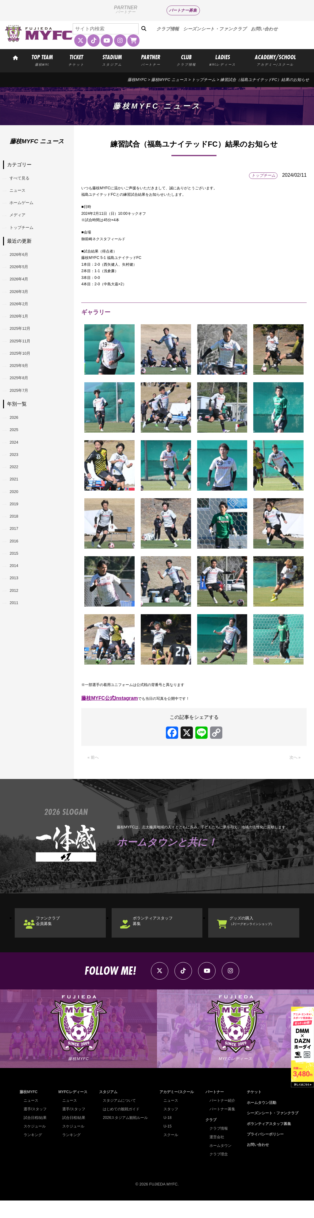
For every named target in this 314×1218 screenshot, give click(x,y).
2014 (17, 664)
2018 (17, 602)
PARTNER (151, 60)
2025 (17, 492)
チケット (250, 1109)
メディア (22, 226)
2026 (17, 476)
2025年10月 (25, 398)
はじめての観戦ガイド (120, 1126)
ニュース (22, 195)
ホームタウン (218, 1163)
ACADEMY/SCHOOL (275, 60)
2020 (17, 570)
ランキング (34, 1152)
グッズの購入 (264, 928)
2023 (17, 523)
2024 (17, 507)
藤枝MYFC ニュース (169, 79)
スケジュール (36, 1144)
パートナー (212, 1109)
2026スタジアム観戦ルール (124, 1135)
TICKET (76, 60)
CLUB (186, 60)
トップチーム (204, 79)
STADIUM (112, 60)
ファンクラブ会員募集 (56, 928)
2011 (17, 712)
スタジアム (106, 1109)
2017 (17, 617)
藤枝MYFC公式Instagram (109, 699)
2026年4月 (24, 304)
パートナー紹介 (220, 1118)
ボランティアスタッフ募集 (163, 928)
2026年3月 (24, 320)
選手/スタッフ (36, 1126)
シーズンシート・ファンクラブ (215, 28)
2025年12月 (25, 367)
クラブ (208, 1137)
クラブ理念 (216, 1171)
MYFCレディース (72, 1109)
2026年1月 (24, 351)
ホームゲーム (27, 211)
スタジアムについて (118, 1118)
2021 (17, 554)
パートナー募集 (183, 10)
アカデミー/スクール (175, 1109)
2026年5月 (24, 288)
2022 (17, 539)
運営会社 (214, 1154)
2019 (17, 586)
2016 (17, 633)
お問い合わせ (264, 28)
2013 (17, 680)
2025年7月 (24, 446)
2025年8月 (24, 430)
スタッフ (169, 1126)
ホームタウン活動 (258, 1120)
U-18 (165, 1135)
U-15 (165, 1144)
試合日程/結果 (36, 1135)
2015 (17, 649)
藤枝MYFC (137, 79)
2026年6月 (24, 273)
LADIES (222, 60)
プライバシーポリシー (262, 1152)
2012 (17, 696)
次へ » (294, 760)
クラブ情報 (167, 28)
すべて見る (24, 180)
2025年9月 (24, 414)
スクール (169, 1152)
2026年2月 (24, 336)
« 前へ (94, 760)
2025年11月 (25, 383)
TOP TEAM (42, 60)
